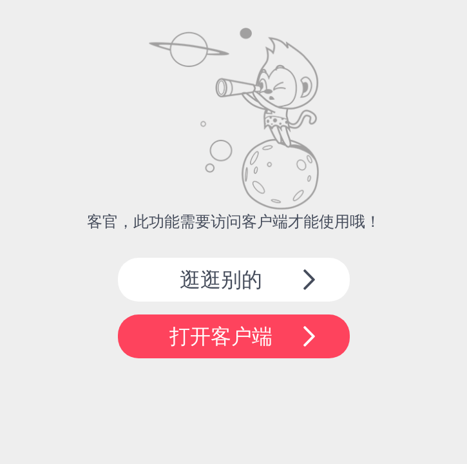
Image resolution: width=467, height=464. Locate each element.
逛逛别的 (221, 279)
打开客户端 (220, 336)
